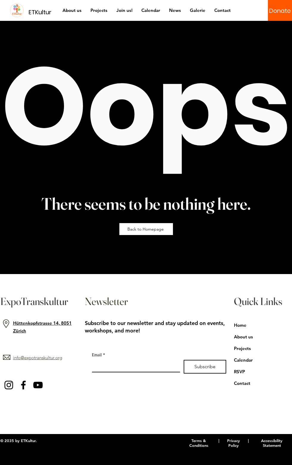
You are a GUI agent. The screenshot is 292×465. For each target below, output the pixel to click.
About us (243, 337)
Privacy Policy (233, 443)
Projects (242, 348)
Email (98, 354)
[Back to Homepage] (146, 229)
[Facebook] (23, 385)
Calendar (243, 360)
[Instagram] (9, 385)
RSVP (239, 371)
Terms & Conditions (198, 443)
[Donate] (280, 11)
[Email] (134, 366)
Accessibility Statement (271, 443)
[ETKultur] (44, 12)
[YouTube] (38, 385)
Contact (242, 383)
